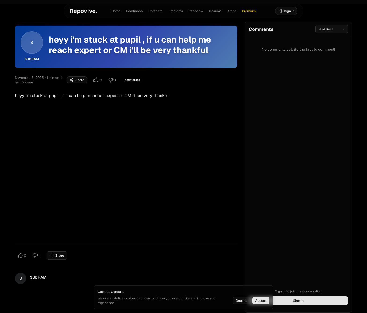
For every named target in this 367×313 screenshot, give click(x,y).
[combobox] (331, 29)
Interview (196, 11)
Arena (231, 11)
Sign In (286, 11)
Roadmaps (134, 11)
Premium (249, 11)
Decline (241, 301)
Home (115, 11)
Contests (155, 11)
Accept (261, 301)
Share (77, 80)
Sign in (298, 301)
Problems (175, 11)
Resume (215, 11)
